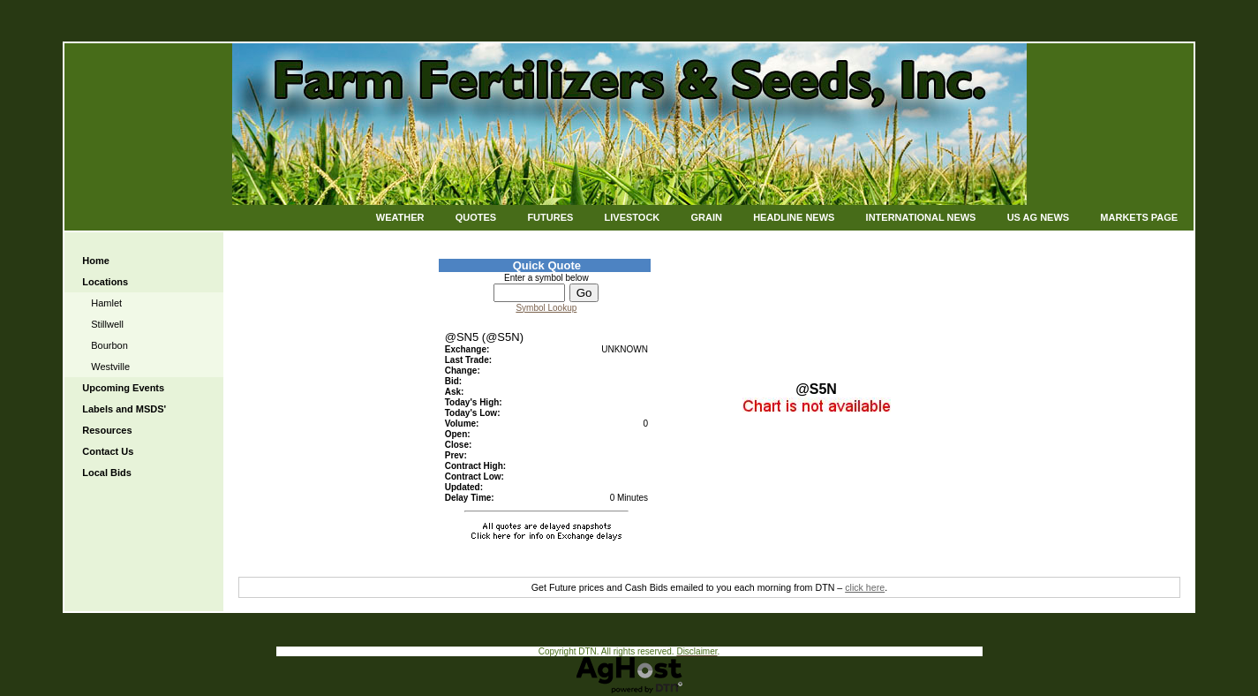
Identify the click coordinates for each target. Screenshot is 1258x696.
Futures (550, 217)
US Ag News (1038, 217)
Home (95, 260)
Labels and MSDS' (124, 409)
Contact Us (107, 451)
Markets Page (1139, 217)
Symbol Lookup (546, 308)
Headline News (793, 217)
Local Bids (107, 472)
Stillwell (107, 324)
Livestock (632, 217)
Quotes (476, 217)
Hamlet (106, 303)
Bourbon (109, 345)
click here (865, 587)
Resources (107, 430)
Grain (705, 217)
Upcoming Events (123, 387)
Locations (105, 281)
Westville (110, 366)
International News (921, 217)
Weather (400, 217)
